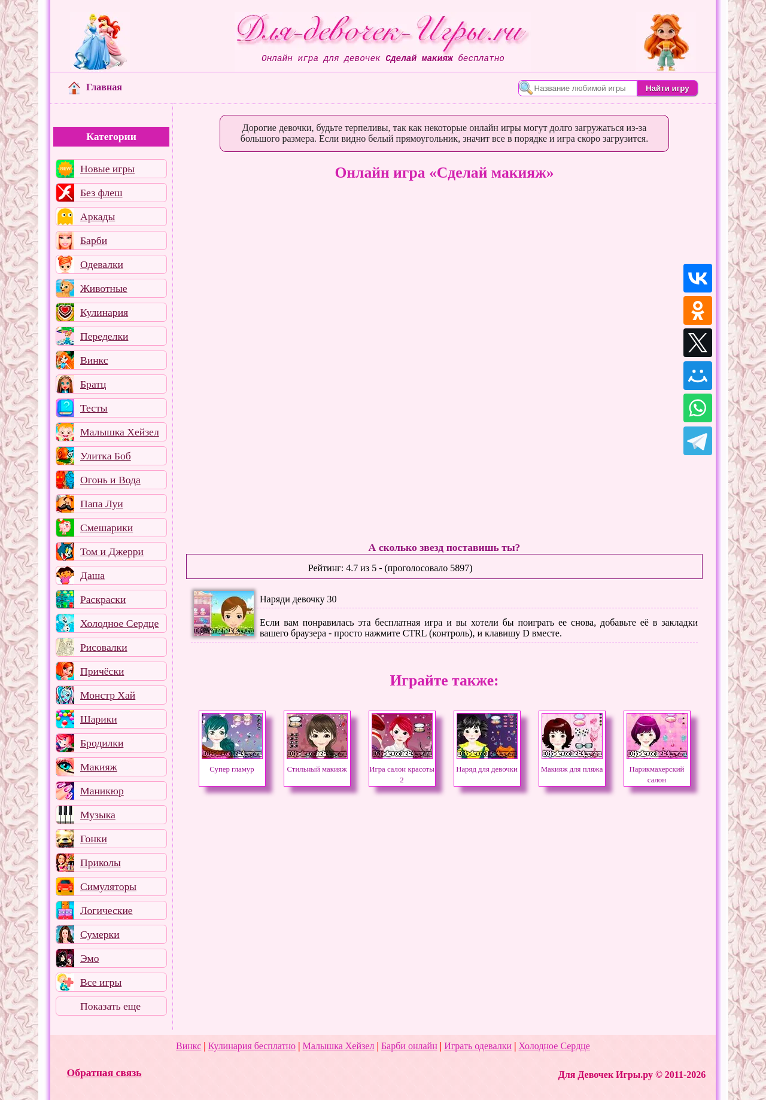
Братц (93, 384)
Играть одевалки (478, 1046)
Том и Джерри (112, 551)
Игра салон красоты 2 (401, 769)
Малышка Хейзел (119, 432)
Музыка (97, 815)
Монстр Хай (107, 695)
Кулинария (104, 312)
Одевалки (101, 264)
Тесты (94, 408)
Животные (103, 288)
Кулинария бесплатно (252, 1046)
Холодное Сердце (119, 623)
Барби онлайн (409, 1046)
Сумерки (100, 934)
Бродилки (101, 743)
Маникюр (102, 791)
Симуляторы (108, 886)
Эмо (89, 958)
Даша (92, 575)
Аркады (97, 217)
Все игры (100, 982)
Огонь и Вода (110, 480)
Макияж (98, 767)
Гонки (93, 839)
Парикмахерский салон (657, 769)
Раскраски (103, 599)
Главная (95, 87)
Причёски (102, 671)
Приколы (100, 863)
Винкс (94, 360)
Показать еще (110, 1006)
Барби (93, 240)
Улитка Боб (105, 456)
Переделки (104, 336)
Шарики (98, 719)
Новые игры (107, 169)
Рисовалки (103, 647)
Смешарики (106, 528)
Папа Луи (101, 504)
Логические (106, 910)
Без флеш (101, 193)
